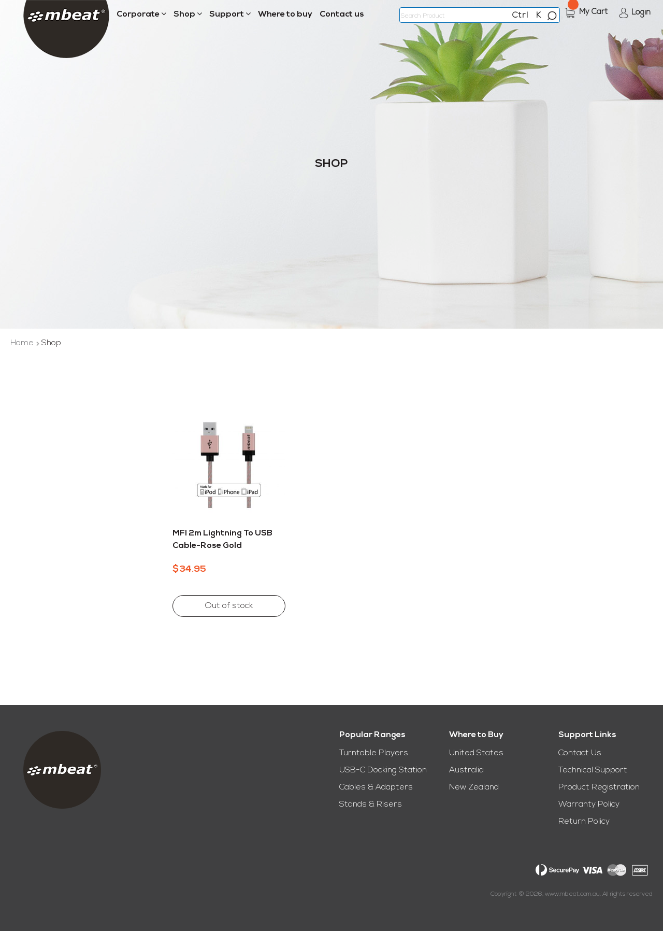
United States (476, 753)
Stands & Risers (370, 804)
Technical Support (592, 770)
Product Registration (599, 787)
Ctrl (520, 15)
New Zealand (474, 787)
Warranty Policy (588, 804)
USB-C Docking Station (383, 770)
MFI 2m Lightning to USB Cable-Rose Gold (222, 539)
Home (23, 343)
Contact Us (579, 753)
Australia (466, 770)
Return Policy (584, 821)
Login (641, 13)
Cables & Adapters (376, 787)
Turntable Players (373, 753)
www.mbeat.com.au (572, 894)
